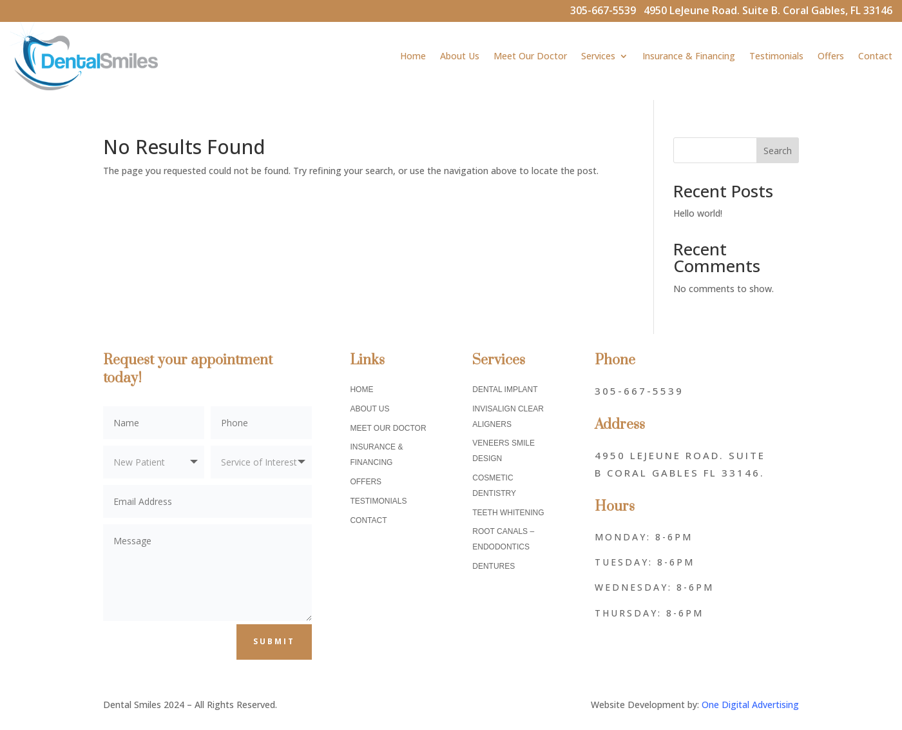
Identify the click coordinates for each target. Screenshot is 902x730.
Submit (274, 641)
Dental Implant (504, 389)
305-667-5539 (607, 10)
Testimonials (776, 56)
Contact (875, 56)
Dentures (493, 566)
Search (777, 150)
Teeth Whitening (508, 512)
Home (413, 56)
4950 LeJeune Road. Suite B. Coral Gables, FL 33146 (768, 10)
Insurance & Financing (688, 56)
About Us (459, 56)
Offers (831, 56)
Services (598, 56)
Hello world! (697, 213)
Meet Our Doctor (530, 56)
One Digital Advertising (750, 704)
